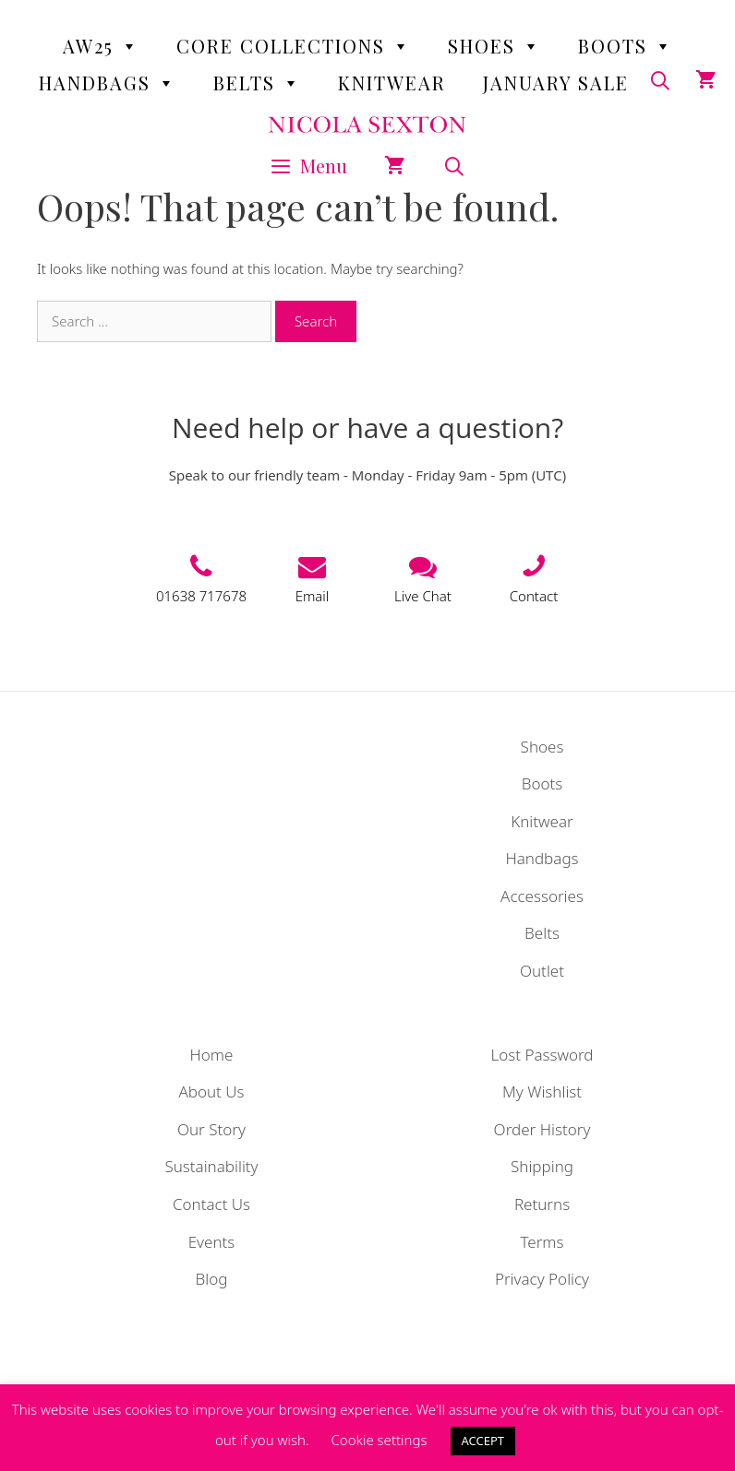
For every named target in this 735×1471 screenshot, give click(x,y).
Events (211, 1241)
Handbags (107, 83)
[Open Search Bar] (454, 166)
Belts (257, 83)
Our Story (211, 1129)
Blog (212, 1278)
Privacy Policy (542, 1278)
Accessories (542, 896)
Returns (542, 1204)
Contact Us (211, 1204)
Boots (625, 46)
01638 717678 (201, 596)
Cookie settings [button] (379, 1439)
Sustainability (211, 1166)
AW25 (101, 46)
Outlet (542, 970)
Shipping (542, 1166)
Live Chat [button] (423, 596)
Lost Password (541, 1054)
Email (312, 596)
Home (212, 1054)
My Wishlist (542, 1091)
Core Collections (293, 46)
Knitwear (392, 82)
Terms (541, 1241)
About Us (211, 1091)
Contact (534, 596)
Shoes (494, 46)
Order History (542, 1129)
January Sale (556, 82)
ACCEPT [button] (483, 1440)
